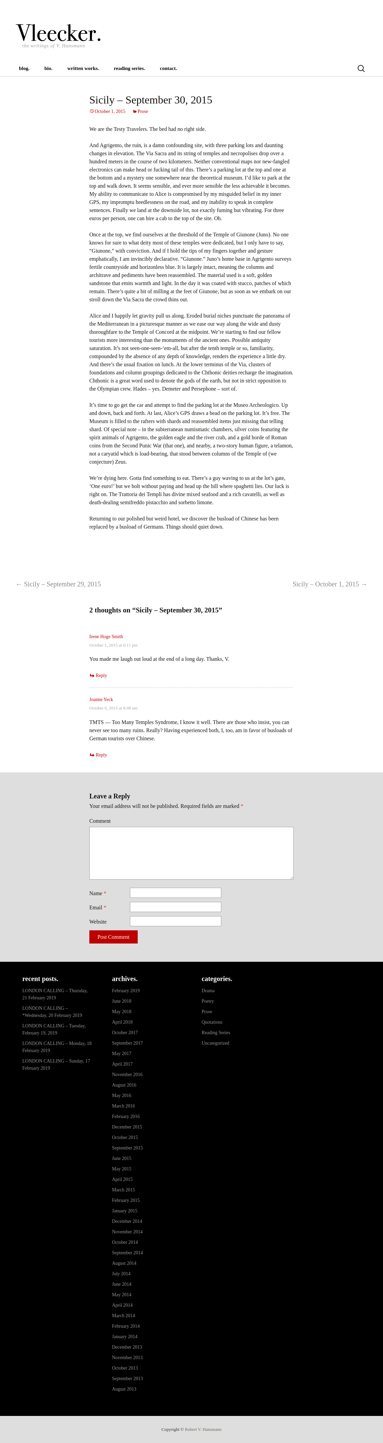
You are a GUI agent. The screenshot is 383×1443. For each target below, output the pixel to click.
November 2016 (127, 1074)
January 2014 (124, 1336)
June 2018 (121, 1001)
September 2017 (127, 1043)
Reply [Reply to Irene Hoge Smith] (101, 675)
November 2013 (127, 1357)
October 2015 (125, 1137)
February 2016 (126, 1116)
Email (97, 907)
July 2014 (121, 1273)
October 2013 (125, 1368)
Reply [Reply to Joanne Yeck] (101, 755)
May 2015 (121, 1168)
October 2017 (125, 1032)
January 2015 (124, 1210)
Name (97, 893)
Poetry (208, 1001)
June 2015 (121, 1158)
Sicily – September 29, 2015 (58, 584)
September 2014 (127, 1252)
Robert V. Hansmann (203, 1429)
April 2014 (122, 1305)
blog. (24, 68)
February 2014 (126, 1326)
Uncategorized (215, 1043)
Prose (143, 111)
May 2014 (121, 1294)
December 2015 (127, 1127)
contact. (168, 68)
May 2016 (121, 1095)
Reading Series (216, 1032)
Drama (208, 990)
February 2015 (126, 1200)
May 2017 (121, 1053)
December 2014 (127, 1221)
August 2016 (124, 1085)
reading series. (129, 68)
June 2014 (121, 1284)
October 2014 (125, 1242)
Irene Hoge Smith (106, 636)
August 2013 (124, 1389)
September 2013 (127, 1378)
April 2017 (122, 1064)
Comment (100, 821)
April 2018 (122, 1022)
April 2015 (122, 1179)
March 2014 (123, 1315)
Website (98, 922)
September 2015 (127, 1147)
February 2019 (126, 990)
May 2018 (121, 1011)
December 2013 (127, 1347)
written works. (83, 68)
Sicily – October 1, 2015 (330, 584)
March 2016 (123, 1106)
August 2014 (124, 1263)
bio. (48, 68)
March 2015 (123, 1189)
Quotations (212, 1022)
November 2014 (127, 1231)
